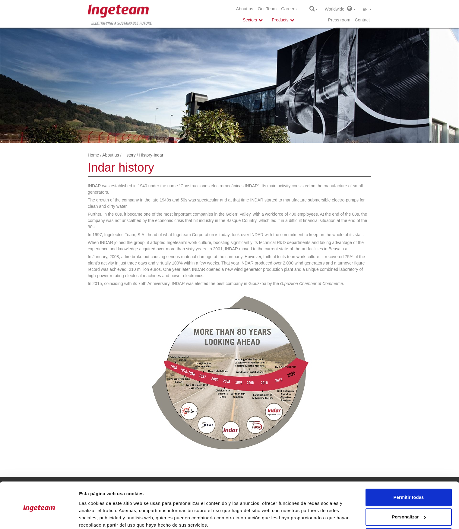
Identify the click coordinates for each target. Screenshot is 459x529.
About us (244, 8)
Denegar (409, 512)
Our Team (267, 8)
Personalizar (409, 492)
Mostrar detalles (96, 517)
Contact (362, 19)
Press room (339, 19)
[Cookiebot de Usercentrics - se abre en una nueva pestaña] (39, 517)
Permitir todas (409, 472)
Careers (288, 8)
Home (93, 155)
